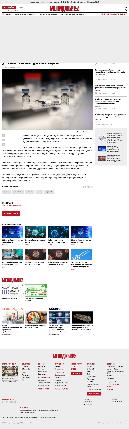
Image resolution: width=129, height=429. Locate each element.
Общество (26, 369)
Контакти (111, 389)
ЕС (23, 380)
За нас (86, 399)
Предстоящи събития (115, 366)
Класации (58, 377)
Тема (88, 371)
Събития (123, 14)
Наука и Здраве (61, 389)
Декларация (88, 404)
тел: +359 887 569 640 (27, 412)
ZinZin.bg (66, 2)
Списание (105, 14)
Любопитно (66, 14)
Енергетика (42, 371)
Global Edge (91, 369)
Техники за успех (44, 382)
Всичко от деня (78, 14)
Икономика (42, 374)
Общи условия (7, 417)
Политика (25, 366)
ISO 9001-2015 (117, 401)
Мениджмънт (32, 14)
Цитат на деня (60, 385)
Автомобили (76, 364)
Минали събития (113, 369)
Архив (89, 386)
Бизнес (23, 14)
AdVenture (90, 379)
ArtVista (90, 381)
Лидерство (42, 380)
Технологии (44, 14)
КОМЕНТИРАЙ (11, 213)
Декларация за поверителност (26, 417)
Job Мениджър (43, 385)
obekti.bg (57, 2)
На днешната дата (61, 382)
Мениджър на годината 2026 (115, 372)
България (10, 14)
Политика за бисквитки (48, 417)
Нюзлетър (76, 373)
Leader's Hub (91, 376)
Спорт (73, 366)
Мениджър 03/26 (93, 2)
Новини (109, 375)
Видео (73, 369)
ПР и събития (59, 369)
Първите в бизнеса (78, 2)
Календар (110, 378)
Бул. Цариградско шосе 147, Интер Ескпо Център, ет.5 (39, 410)
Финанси (41, 366)
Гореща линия (113, 384)
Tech (88, 374)
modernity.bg (34, 2)
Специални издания (94, 389)
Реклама (57, 366)
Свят (17, 14)
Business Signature (93, 384)
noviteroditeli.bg (46, 2)
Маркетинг (55, 14)
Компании (41, 369)
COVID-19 (6, 48)
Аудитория (88, 401)
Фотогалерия (60, 375)
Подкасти (114, 14)
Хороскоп (58, 380)
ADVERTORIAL (102, 130)
